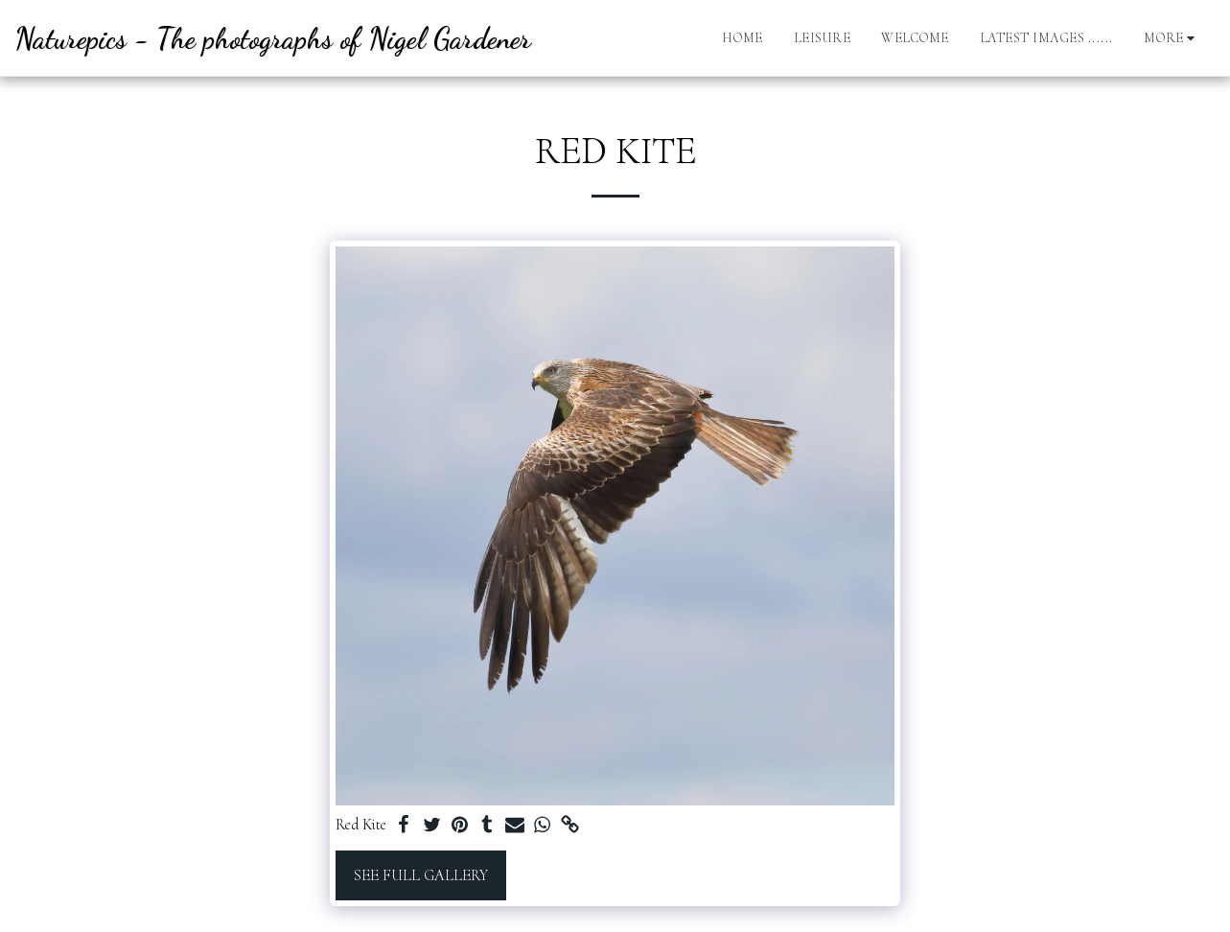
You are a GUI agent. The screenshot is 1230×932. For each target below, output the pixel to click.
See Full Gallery (421, 875)
